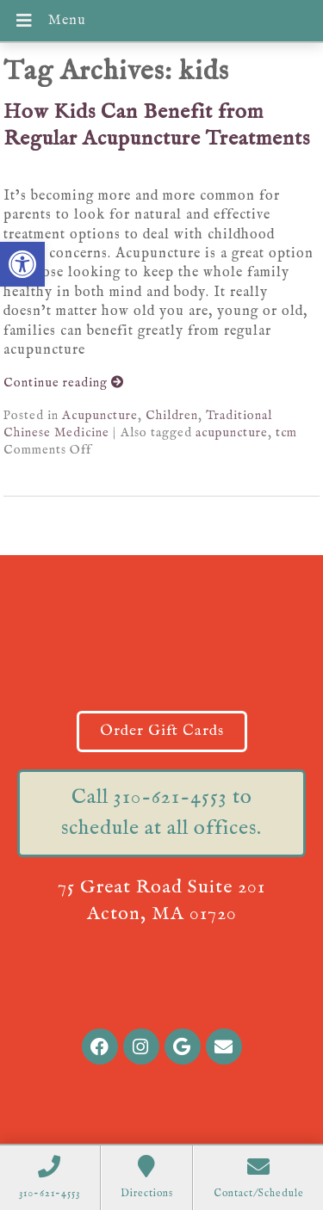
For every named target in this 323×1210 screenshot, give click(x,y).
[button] (22, 264)
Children (172, 415)
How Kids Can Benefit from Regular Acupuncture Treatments (156, 125)
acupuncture (232, 433)
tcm (286, 433)
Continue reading (63, 383)
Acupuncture (100, 415)
